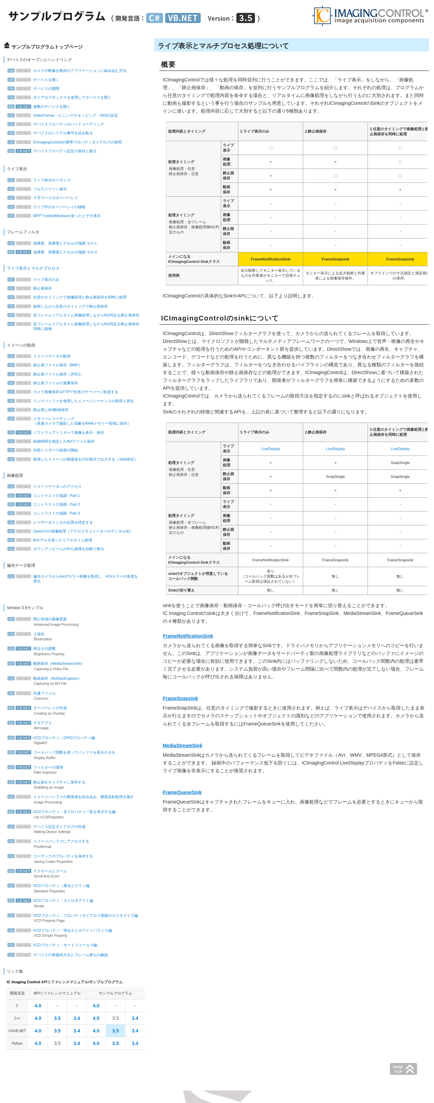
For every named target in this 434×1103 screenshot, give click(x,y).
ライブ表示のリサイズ (41, 180)
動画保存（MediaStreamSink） (68, 666)
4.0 (38, 1005)
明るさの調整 (68, 651)
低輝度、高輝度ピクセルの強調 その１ (54, 243)
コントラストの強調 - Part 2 (45, 504)
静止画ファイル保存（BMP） (46, 365)
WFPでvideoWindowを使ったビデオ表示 (56, 216)
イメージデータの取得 (41, 356)
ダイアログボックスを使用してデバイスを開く (61, 97)
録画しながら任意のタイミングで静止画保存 (59, 306)
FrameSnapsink (180, 698)
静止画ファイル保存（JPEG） (47, 374)
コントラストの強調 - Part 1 (45, 496)
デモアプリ (68, 726)
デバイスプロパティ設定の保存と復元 (54, 151)
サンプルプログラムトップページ (47, 47)
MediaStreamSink (182, 745)
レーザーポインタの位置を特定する (52, 522)
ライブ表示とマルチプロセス (33, 268)
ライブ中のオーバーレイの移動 (48, 207)
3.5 (57, 1018)
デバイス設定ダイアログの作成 (68, 830)
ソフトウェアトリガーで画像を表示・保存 (57, 432)
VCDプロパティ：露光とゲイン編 (68, 889)
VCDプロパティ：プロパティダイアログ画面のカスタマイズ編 (74, 918)
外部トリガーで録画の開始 (44, 450)
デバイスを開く (35, 80)
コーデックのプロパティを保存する (68, 859)
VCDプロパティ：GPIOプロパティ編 (68, 741)
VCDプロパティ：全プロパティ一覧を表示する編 (68, 815)
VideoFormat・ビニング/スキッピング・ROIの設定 (64, 115)
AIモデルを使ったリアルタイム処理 (52, 540)
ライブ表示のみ (35, 279)
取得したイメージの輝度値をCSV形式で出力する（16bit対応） (75, 459)
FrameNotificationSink (188, 636)
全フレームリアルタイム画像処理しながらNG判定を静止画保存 (75, 315)
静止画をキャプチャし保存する (68, 785)
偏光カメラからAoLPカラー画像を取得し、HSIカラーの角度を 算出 (74, 578)
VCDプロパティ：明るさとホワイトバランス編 (68, 933)
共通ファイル (68, 696)
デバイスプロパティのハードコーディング (57, 124)
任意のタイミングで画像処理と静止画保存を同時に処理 (68, 297)
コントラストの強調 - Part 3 (45, 513)
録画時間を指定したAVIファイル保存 (53, 441)
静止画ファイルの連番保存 (44, 383)
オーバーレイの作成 (68, 711)
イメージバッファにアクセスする (68, 844)
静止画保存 (31, 288)
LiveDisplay (270, 449)
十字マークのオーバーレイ (44, 198)
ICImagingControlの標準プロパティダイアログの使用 (66, 142)
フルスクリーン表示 (39, 189)
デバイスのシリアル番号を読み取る (52, 133)
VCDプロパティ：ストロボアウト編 (68, 903)
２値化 (68, 637)
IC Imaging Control (23, 982)
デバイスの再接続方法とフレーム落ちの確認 (59, 955)
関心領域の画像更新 (68, 622)
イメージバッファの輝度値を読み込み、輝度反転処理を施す (72, 800)
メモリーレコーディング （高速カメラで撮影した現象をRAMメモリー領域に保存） (71, 421)
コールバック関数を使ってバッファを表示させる (68, 755)
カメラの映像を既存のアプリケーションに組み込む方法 (68, 71)
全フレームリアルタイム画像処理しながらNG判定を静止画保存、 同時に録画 (77, 326)
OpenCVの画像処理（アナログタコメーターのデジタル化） (72, 531)
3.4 (77, 1018)
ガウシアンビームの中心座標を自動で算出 (57, 549)
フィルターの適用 (68, 770)
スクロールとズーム (68, 874)
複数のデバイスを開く (41, 106)
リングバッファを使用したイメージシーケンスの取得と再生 (72, 401)
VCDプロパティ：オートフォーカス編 (54, 945)
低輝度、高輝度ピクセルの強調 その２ (54, 252)
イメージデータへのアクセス (46, 486)
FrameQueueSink (182, 792)
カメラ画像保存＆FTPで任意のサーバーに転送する (65, 392)
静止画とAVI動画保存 (40, 410)
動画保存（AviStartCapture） (68, 681)
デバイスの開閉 (35, 88)
